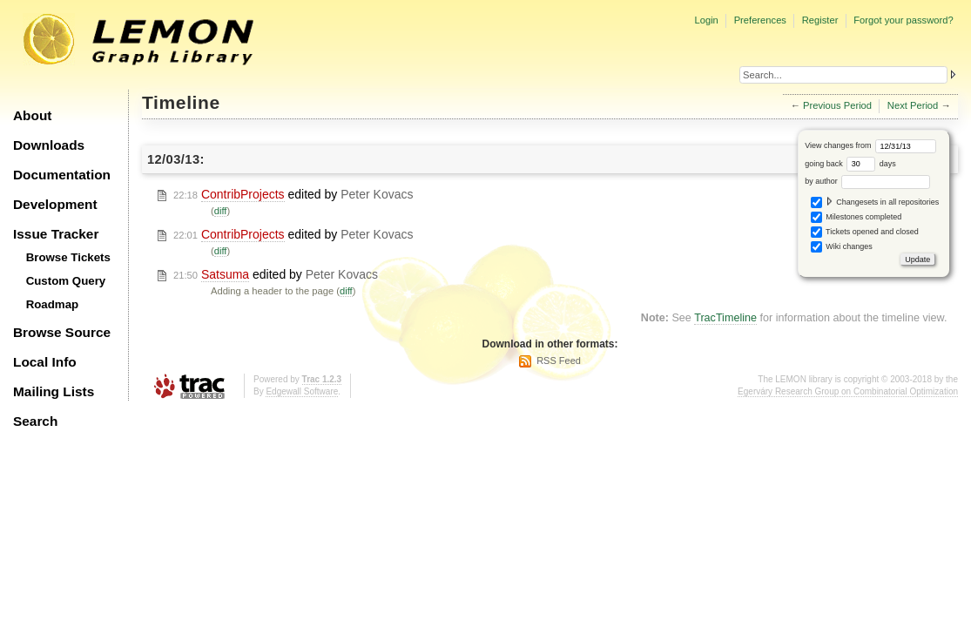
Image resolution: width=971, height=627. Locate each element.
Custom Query (66, 280)
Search (35, 421)
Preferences (760, 20)
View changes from (870, 145)
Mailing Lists (53, 391)
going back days (850, 163)
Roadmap (52, 304)
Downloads (48, 145)
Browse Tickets (68, 257)
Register (820, 20)
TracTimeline (725, 318)
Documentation (62, 174)
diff (220, 211)
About (32, 115)
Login (706, 20)
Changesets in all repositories (875, 202)
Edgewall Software (302, 391)
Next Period (912, 105)
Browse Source (62, 332)
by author (867, 181)
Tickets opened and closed (865, 232)
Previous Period (837, 105)
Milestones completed (856, 217)
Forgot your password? (903, 20)
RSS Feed (558, 360)
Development (55, 204)
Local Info (45, 361)
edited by (293, 194)
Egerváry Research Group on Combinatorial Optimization (848, 391)
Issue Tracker (55, 233)
